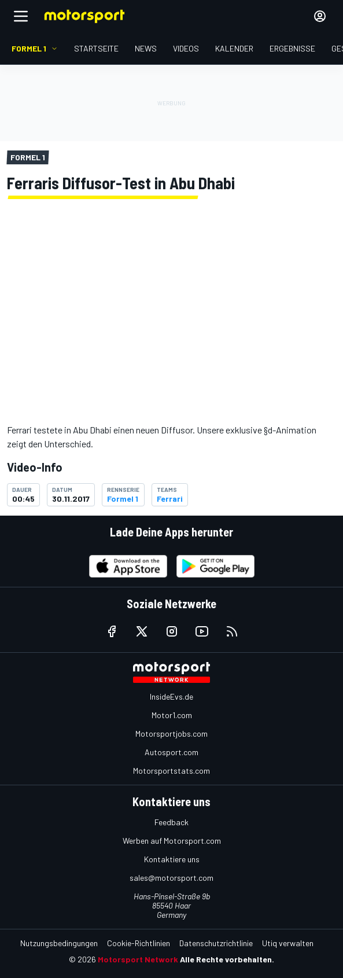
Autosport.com (171, 752)
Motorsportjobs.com (171, 733)
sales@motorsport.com (171, 878)
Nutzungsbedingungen (59, 943)
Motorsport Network (138, 959)
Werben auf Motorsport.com (172, 840)
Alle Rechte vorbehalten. (227, 959)
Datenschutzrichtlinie (216, 943)
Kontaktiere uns (172, 859)
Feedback (171, 822)
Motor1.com (172, 715)
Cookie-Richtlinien (138, 943)
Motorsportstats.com (171, 770)
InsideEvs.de (171, 696)
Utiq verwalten (288, 943)
